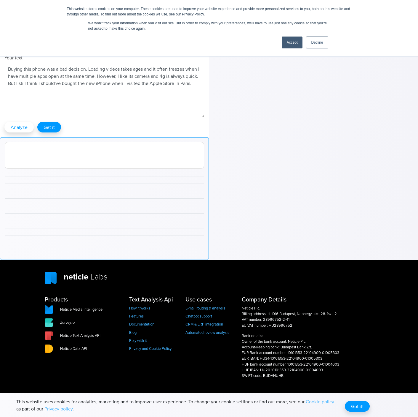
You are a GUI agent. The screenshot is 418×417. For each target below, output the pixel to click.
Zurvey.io (67, 322)
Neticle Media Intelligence (81, 309)
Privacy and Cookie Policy (150, 348)
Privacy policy (58, 408)
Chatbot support (198, 316)
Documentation (141, 324)
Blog (133, 332)
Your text (13, 57)
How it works (139, 308)
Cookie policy (320, 401)
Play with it (138, 340)
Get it (49, 127)
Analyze (19, 127)
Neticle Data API (73, 348)
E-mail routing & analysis (205, 308)
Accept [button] (292, 42)
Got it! (357, 406)
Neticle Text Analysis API (80, 335)
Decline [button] (317, 42)
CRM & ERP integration (204, 324)
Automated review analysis (207, 332)
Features (136, 316)
